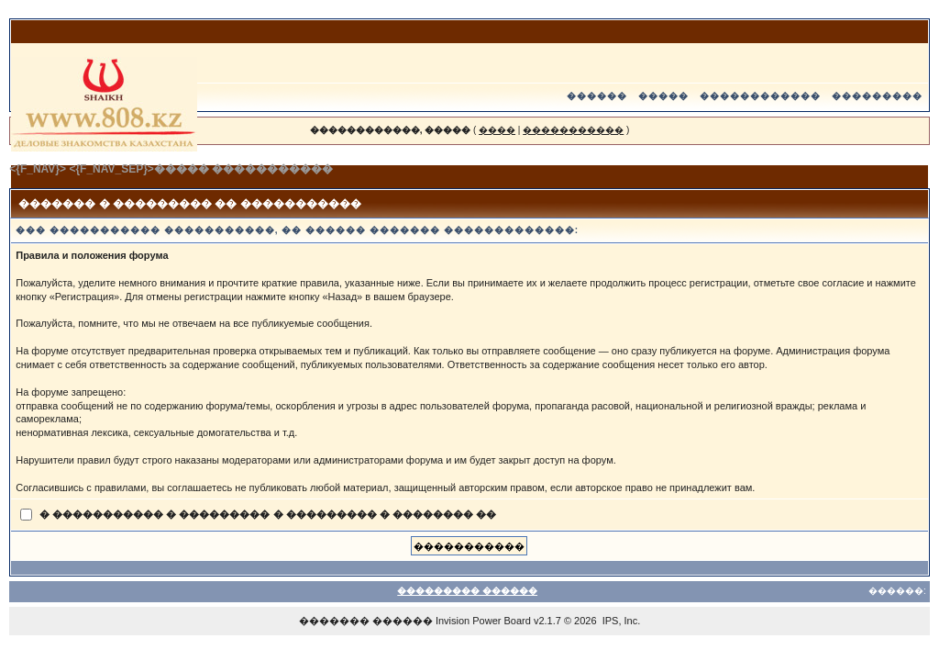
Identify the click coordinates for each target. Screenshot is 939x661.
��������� (877, 96)
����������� (573, 130)
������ (597, 96)
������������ (760, 96)
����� (663, 96)
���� (497, 130)
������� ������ (366, 620)
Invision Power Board (483, 620)
